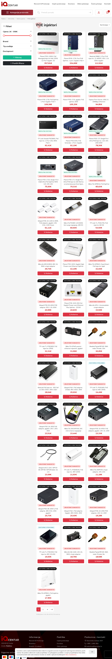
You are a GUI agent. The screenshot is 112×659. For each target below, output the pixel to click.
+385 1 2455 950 (91, 643)
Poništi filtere (17, 63)
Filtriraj (17, 57)
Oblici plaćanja (83, 4)
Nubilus (9, 646)
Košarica (48, 68)
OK (92, 652)
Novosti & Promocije (41, 4)
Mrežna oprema (21, 19)
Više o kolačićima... (71, 655)
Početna (3, 19)
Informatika (11, 19)
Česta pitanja (96, 4)
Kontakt (107, 4)
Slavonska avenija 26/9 (94, 641)
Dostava (71, 4)
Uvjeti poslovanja (58, 4)
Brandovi (32, 643)
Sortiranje (104, 25)
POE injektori (31, 19)
